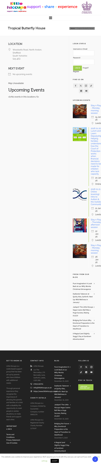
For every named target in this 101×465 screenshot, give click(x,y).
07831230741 (38, 384)
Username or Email (80, 49)
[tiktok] (91, 85)
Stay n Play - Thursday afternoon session (96, 223)
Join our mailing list (85, 387)
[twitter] (80, 85)
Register (76, 71)
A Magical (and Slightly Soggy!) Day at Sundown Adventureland (82, 336)
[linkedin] (81, 91)
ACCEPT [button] (54, 461)
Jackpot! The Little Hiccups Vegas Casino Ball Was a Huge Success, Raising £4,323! (83, 311)
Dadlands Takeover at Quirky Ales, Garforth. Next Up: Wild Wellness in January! (83, 298)
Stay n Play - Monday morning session (96, 109)
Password (76, 58)
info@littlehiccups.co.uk (42, 387)
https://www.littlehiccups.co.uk (45, 391)
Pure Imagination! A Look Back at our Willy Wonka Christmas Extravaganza (82, 286)
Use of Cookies (11, 443)
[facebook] (75, 85)
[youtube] (86, 91)
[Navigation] (50, 18)
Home (73, 28)
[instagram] (86, 85)
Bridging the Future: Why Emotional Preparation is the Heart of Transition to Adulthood (83, 324)
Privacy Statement (13, 440)
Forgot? (86, 68)
